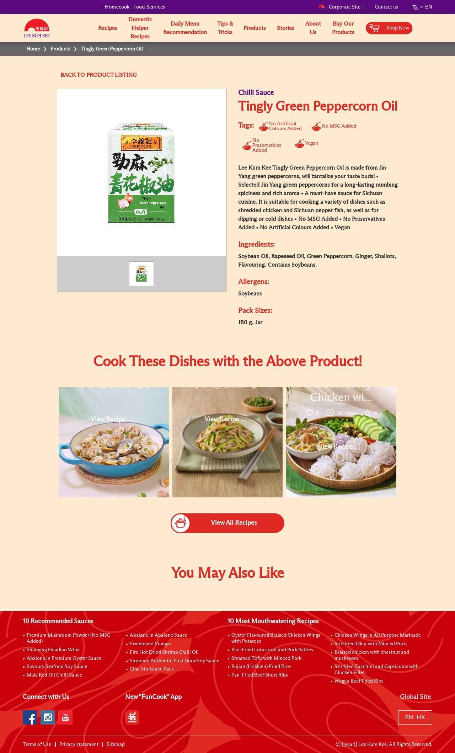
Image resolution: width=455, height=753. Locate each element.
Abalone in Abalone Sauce (158, 635)
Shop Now (397, 28)
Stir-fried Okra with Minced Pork (370, 643)
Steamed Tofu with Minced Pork (266, 658)
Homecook (117, 7)
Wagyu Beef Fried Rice (359, 681)
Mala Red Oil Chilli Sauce (54, 675)
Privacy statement (78, 744)
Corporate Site (339, 7)
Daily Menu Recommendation (185, 28)
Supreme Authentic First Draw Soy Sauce (174, 660)
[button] (434, 28)
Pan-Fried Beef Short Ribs (259, 675)
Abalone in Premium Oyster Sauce (64, 658)
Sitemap (116, 744)
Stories (285, 28)
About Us (313, 28)
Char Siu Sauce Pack (152, 669)
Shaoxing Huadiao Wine (53, 649)
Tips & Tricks (225, 28)
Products (254, 28)
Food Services (149, 7)
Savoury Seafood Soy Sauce (57, 666)
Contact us (386, 7)
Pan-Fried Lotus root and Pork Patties (272, 649)
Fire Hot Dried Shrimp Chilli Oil (164, 652)
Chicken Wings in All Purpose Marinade (377, 635)
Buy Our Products (343, 28)
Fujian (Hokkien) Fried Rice (261, 666)
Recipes (107, 28)
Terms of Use (37, 744)
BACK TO (73, 75)
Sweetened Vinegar (150, 643)
